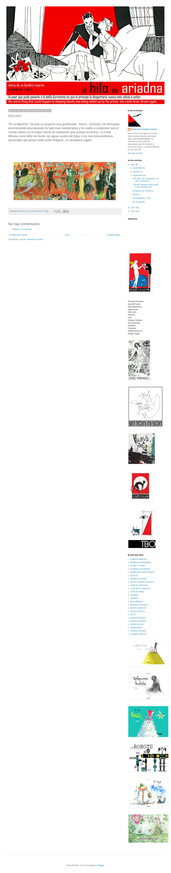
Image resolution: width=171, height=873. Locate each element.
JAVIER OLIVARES (138, 579)
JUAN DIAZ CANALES (140, 588)
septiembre (138, 175)
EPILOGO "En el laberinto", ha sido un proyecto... (146, 180)
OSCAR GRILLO (137, 611)
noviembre (138, 168)
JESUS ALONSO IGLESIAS (142, 582)
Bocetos (136, 194)
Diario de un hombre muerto (144, 129)
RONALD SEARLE (138, 621)
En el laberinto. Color (142, 198)
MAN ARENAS (136, 602)
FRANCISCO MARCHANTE (142, 572)
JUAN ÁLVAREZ (137, 592)
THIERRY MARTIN (138, 634)
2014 (133, 164)
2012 (133, 211)
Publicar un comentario (22, 229)
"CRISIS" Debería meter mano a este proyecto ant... (146, 186)
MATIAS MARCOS (138, 608)
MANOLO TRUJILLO (139, 605)
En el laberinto (139, 202)
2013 (133, 207)
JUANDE (134, 595)
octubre (136, 172)
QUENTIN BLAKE (138, 618)
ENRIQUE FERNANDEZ (140, 562)
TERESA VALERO (138, 631)
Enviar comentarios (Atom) (31, 239)
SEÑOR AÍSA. (136, 628)
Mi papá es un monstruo (143, 191)
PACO (133, 614)
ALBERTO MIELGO (138, 559)
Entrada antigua (113, 235)
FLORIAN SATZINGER (140, 569)
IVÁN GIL (134, 575)
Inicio (67, 235)
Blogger (100, 865)
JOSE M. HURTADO (139, 585)
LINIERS (134, 598)
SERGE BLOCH (137, 624)
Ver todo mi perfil (135, 153)
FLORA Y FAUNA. (138, 566)
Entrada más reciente (18, 235)
